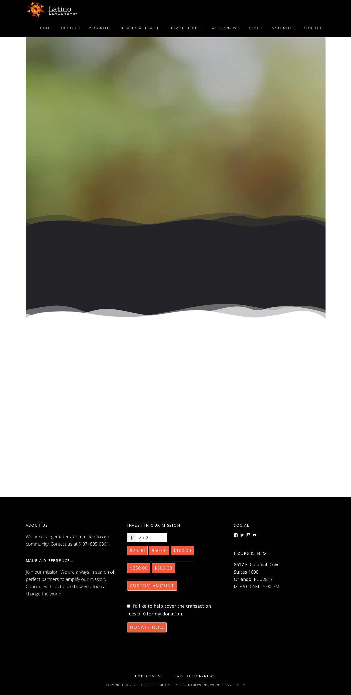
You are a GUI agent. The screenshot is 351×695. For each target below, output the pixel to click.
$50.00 (159, 550)
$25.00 (137, 550)
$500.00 (163, 568)
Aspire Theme (152, 685)
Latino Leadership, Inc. (71, 9)
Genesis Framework (189, 685)
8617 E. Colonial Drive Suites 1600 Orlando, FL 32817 (257, 571)
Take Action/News (195, 676)
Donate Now (147, 627)
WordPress (220, 685)
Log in (239, 685)
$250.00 (139, 568)
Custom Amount (152, 586)
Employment (149, 676)
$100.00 (182, 550)
